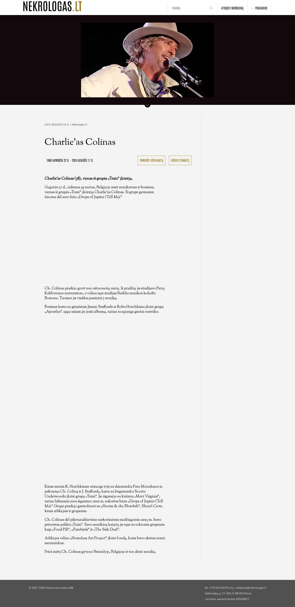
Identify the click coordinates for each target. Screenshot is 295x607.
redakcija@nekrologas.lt (250, 587)
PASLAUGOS (261, 8)
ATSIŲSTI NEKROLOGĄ (232, 8)
